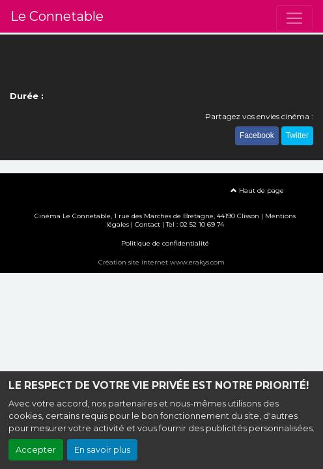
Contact (147, 224)
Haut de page (257, 190)
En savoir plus (102, 450)
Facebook (257, 135)
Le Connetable (57, 16)
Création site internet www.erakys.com (161, 262)
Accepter (36, 450)
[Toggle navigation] (294, 18)
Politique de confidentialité (165, 243)
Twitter (297, 135)
